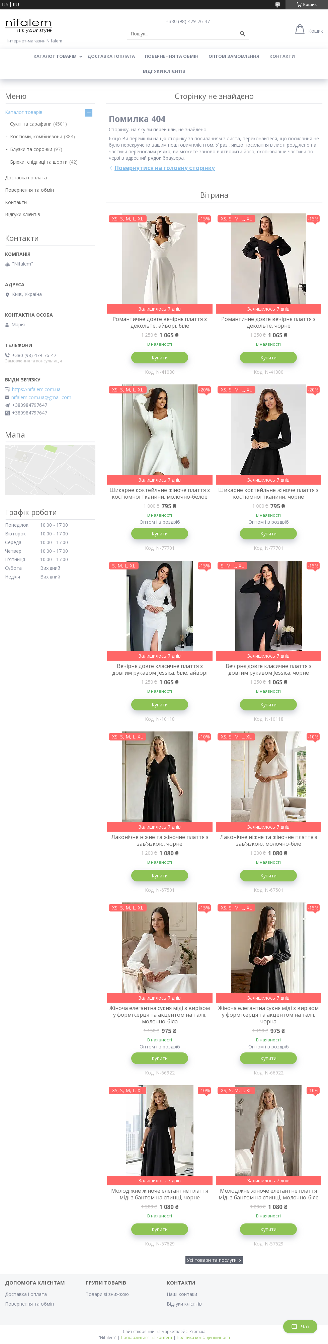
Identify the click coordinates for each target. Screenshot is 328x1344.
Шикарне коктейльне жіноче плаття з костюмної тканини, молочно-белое (159, 493)
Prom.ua (197, 1331)
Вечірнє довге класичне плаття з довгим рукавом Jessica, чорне (269, 669)
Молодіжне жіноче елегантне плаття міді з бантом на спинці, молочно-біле (269, 1194)
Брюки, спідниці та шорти (39, 162)
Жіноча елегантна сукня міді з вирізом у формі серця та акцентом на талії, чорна (268, 1015)
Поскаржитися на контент (146, 1337)
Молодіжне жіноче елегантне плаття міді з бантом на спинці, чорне (159, 1194)
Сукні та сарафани (31, 124)
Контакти (282, 56)
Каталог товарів (54, 56)
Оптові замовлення (234, 56)
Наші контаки (182, 1294)
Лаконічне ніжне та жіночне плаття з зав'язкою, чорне (160, 840)
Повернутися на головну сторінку (164, 168)
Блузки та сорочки (31, 149)
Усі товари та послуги (212, 1260)
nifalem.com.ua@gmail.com (41, 397)
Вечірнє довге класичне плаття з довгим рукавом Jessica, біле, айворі (160, 669)
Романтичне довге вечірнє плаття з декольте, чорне (268, 322)
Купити (160, 357)
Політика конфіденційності (203, 1337)
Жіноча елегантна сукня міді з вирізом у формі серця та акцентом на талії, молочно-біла (159, 1015)
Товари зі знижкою (107, 1294)
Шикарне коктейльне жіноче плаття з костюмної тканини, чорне (268, 493)
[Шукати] (242, 33)
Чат (300, 1327)
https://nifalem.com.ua (36, 389)
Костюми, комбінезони (36, 136)
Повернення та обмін (171, 56)
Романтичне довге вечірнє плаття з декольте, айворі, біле (159, 322)
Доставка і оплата (111, 56)
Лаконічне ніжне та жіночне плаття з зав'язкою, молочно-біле (268, 840)
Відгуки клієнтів (164, 71)
